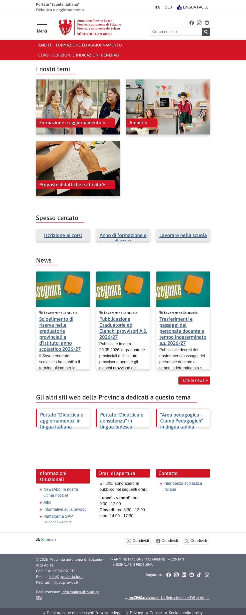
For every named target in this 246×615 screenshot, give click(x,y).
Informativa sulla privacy (65, 509)
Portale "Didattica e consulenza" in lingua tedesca (121, 421)
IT (157, 7)
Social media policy (183, 613)
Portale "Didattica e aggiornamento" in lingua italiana (61, 421)
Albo (48, 502)
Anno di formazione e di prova (123, 238)
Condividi (138, 540)
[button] (191, 22)
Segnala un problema (133, 564)
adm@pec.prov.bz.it (61, 582)
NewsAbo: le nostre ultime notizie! (61, 492)
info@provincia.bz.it (66, 576)
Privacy (134, 613)
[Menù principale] (42, 27)
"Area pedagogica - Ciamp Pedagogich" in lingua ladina (181, 421)
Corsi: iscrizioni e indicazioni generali (78, 55)
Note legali (112, 613)
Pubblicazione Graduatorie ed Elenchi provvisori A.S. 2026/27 (123, 328)
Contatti (176, 559)
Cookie (154, 613)
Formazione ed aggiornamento (89, 45)
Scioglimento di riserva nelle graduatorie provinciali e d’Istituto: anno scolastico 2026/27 (60, 334)
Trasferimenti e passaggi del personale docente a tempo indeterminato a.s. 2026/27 (182, 331)
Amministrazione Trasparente (138, 559)
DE (168, 7)
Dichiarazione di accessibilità (70, 613)
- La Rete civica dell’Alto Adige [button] (167, 598)
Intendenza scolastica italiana (183, 486)
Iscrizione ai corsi (63, 235)
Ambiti (44, 45)
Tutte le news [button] (194, 380)
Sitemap (48, 540)
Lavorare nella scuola (183, 235)
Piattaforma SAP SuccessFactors (58, 519)
